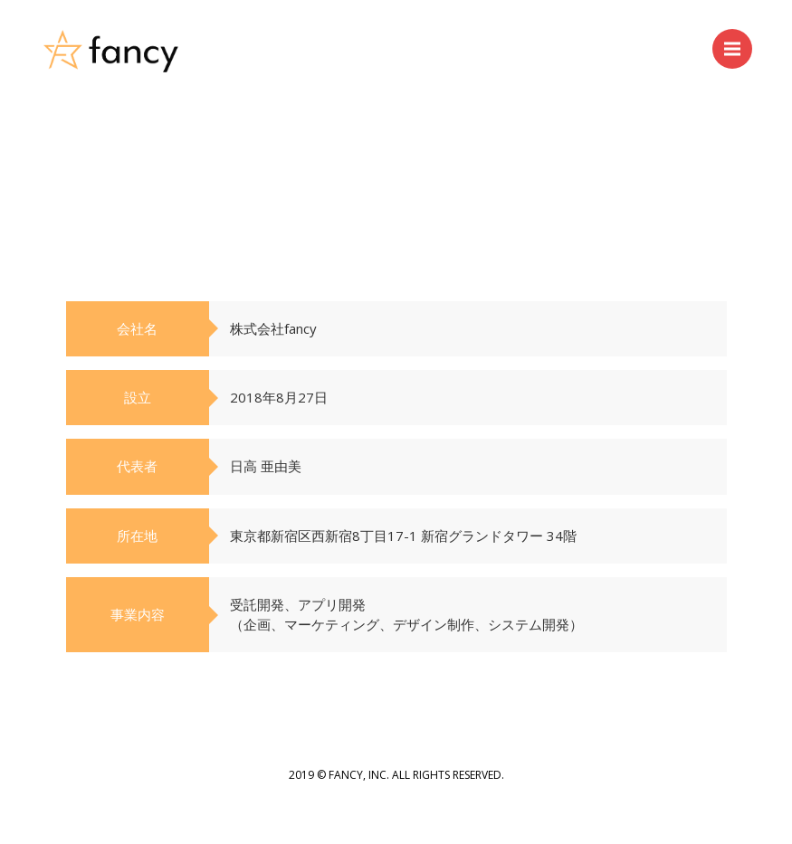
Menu (738, 40)
